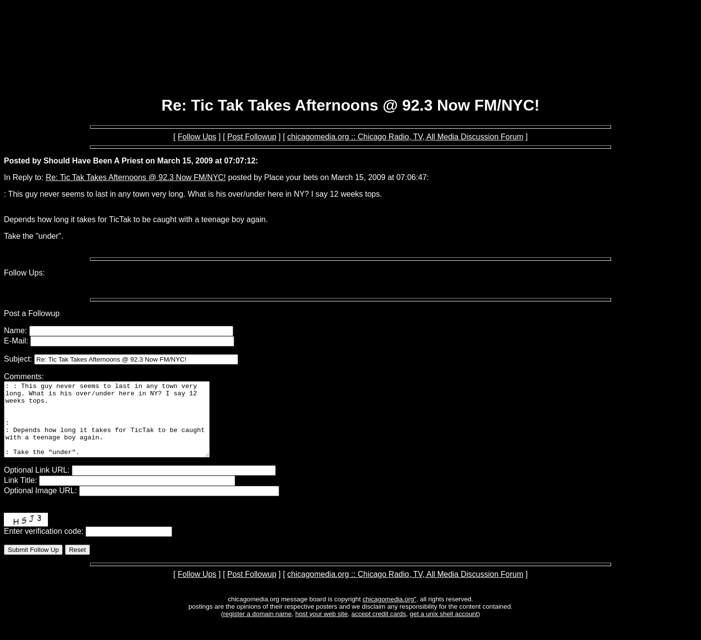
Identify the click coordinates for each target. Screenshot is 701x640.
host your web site (321, 628)
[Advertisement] (350, 62)
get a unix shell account (444, 628)
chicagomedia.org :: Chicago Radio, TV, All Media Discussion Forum (405, 137)
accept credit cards (378, 628)
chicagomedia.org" (389, 613)
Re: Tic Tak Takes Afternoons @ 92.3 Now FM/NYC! (135, 177)
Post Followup (252, 137)
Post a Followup (32, 313)
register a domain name (257, 628)
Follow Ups (196, 137)
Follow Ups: (24, 273)
